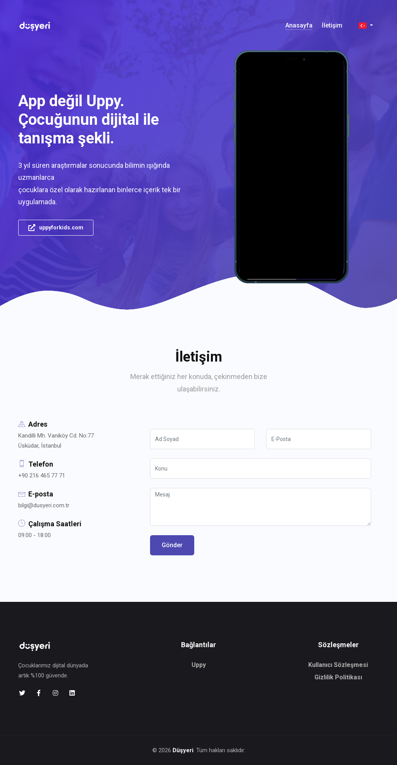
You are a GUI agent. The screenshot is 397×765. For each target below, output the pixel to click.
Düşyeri (183, 750)
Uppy (199, 665)
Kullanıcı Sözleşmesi (338, 665)
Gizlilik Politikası (338, 677)
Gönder (172, 545)
